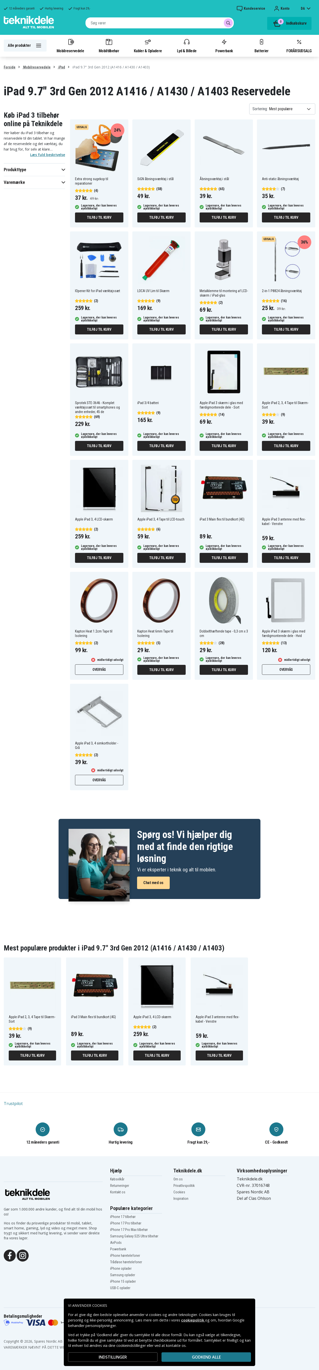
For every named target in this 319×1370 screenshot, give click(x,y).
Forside (9, 67)
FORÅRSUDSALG (299, 45)
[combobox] (159, 22)
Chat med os (153, 882)
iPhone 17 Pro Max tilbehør (129, 1230)
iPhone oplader (121, 1268)
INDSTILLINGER (113, 1357)
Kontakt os (117, 1192)
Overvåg (99, 670)
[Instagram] (23, 1255)
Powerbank (224, 45)
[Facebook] (10, 1255)
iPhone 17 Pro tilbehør (125, 1223)
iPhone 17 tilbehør (123, 1217)
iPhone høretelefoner (125, 1256)
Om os (178, 1179)
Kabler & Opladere (148, 45)
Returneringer (119, 1186)
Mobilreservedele (70, 45)
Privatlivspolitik (184, 1186)
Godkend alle (206, 1357)
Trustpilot (13, 1103)
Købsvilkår (117, 1179)
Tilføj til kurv (99, 217)
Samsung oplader (122, 1275)
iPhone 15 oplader (123, 1281)
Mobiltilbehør (109, 45)
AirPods (116, 1243)
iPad (61, 67)
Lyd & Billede (186, 45)
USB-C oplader (120, 1288)
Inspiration (180, 1199)
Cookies (179, 1192)
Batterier (261, 45)
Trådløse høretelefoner (126, 1262)
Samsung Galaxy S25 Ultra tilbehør (134, 1236)
